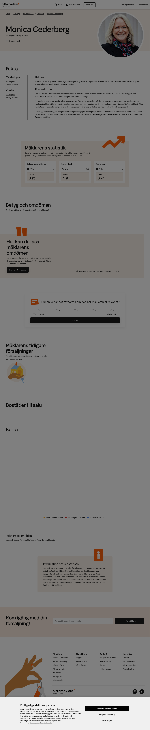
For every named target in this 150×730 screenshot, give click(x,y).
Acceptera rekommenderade (107, 710)
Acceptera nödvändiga (107, 716)
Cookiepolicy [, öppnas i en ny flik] (35, 725)
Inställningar (107, 722)
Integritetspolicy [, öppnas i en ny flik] (46, 725)
